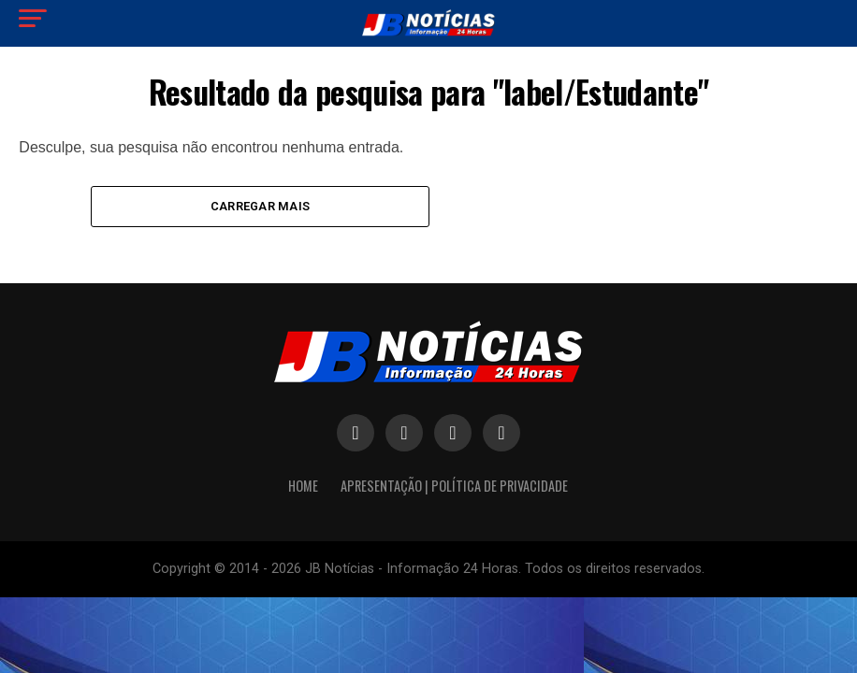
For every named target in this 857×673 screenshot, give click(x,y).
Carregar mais (260, 206)
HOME (303, 486)
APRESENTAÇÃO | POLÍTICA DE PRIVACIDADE (454, 486)
